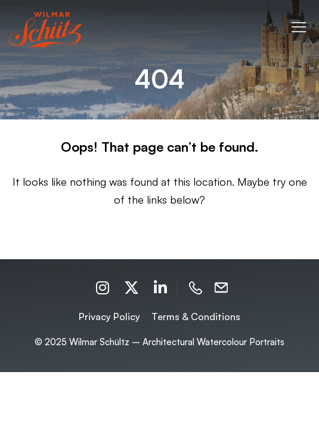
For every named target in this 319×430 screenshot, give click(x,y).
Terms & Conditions (195, 316)
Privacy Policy (109, 316)
